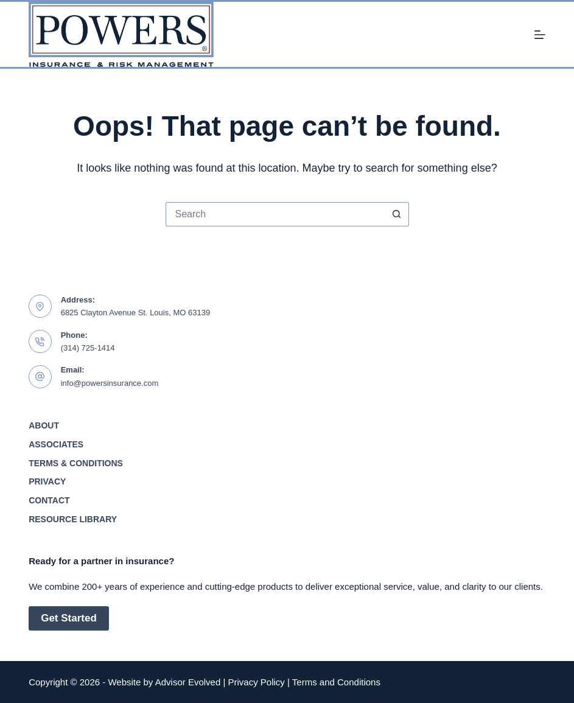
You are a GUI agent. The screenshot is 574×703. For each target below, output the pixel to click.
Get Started (69, 618)
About (44, 425)
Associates (56, 444)
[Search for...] (275, 214)
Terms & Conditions (76, 463)
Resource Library (73, 519)
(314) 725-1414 (88, 347)
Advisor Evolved (188, 682)
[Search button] (397, 214)
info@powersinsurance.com (110, 383)
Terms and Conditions (336, 682)
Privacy (47, 481)
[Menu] (539, 34)
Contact (49, 500)
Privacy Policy (256, 682)
